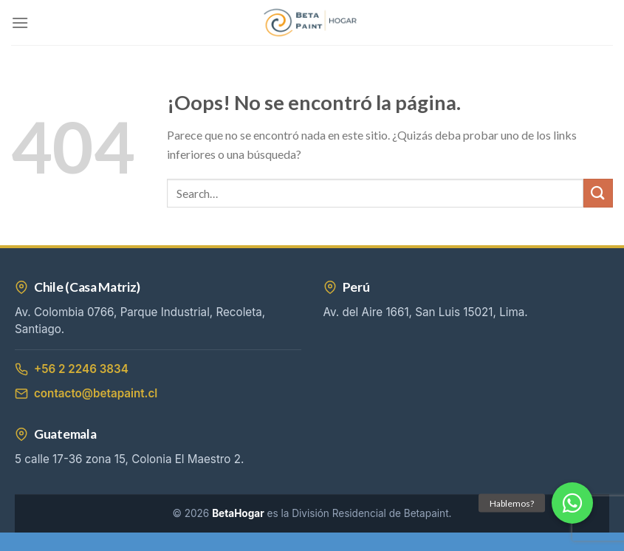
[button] (572, 503)
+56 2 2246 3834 (71, 369)
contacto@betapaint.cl (86, 393)
